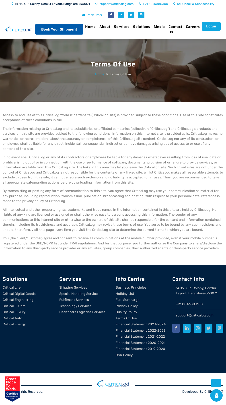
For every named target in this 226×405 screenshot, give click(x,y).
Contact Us (175, 29)
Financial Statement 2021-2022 (140, 337)
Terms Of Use (126, 318)
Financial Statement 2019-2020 (140, 349)
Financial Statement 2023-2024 (141, 324)
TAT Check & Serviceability (193, 4)
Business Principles (131, 287)
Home (90, 26)
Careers (193, 26)
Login (211, 26)
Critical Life (12, 287)
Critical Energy (14, 324)
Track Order (92, 15)
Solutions (141, 26)
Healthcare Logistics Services (82, 312)
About (104, 26)
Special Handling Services (79, 294)
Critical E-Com (14, 306)
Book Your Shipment (59, 29)
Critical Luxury (14, 312)
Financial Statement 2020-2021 (140, 343)
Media (159, 26)
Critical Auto (12, 318)
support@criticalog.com (114, 4)
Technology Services (75, 306)
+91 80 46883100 (153, 4)
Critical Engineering (18, 300)
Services (121, 26)
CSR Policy (124, 355)
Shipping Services (73, 287)
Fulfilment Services (74, 300)
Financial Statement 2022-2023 (141, 331)
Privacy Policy (127, 306)
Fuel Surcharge (127, 300)
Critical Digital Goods (19, 294)
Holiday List (125, 294)
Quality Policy (126, 312)
